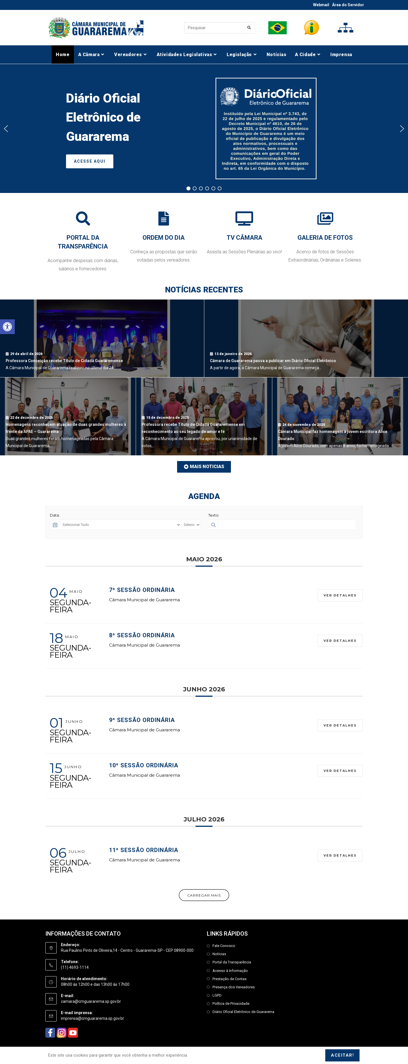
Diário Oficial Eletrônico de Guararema (243, 1012)
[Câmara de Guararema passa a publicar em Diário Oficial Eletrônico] (306, 338)
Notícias (219, 954)
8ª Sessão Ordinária (142, 635)
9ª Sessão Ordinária (142, 720)
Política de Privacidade (230, 1003)
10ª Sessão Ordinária (143, 765)
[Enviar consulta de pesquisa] (249, 27)
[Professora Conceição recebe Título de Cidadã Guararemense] (102, 338)
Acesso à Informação (230, 971)
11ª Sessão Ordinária (143, 850)
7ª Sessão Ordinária (142, 590)
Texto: (213, 515)
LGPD (217, 995)
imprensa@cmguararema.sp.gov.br (92, 1018)
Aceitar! (342, 1055)
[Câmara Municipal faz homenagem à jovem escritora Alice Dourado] (340, 416)
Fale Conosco (223, 946)
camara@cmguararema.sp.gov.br (91, 1001)
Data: (55, 515)
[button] (7, 326)
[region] (204, 128)
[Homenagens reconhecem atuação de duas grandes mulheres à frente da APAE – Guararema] (68, 416)
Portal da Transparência (231, 962)
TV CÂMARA (244, 237)
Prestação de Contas (229, 979)
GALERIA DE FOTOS (325, 237)
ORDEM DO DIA (164, 237)
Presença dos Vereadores (233, 987)
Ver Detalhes (340, 595)
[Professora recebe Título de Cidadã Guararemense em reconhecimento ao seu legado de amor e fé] (204, 416)
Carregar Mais (204, 895)
